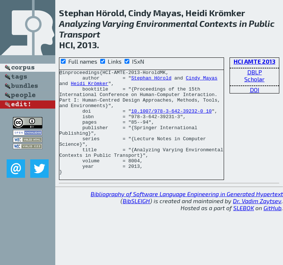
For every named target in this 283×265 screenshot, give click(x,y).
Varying (118, 23)
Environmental (167, 23)
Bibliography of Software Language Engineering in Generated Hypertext (187, 214)
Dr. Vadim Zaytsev (257, 221)
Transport (79, 34)
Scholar (254, 78)
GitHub (272, 228)
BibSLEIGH (136, 221)
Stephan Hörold (151, 80)
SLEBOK (243, 228)
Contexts (218, 23)
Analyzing (80, 23)
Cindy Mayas (201, 80)
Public (262, 23)
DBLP (254, 71)
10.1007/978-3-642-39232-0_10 (171, 119)
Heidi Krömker (89, 86)
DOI (254, 89)
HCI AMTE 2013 (254, 61)
